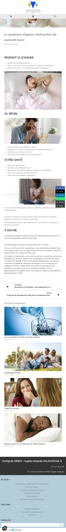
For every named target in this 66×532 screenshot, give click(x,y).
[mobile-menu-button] (55, 16)
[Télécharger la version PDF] (15, 51)
